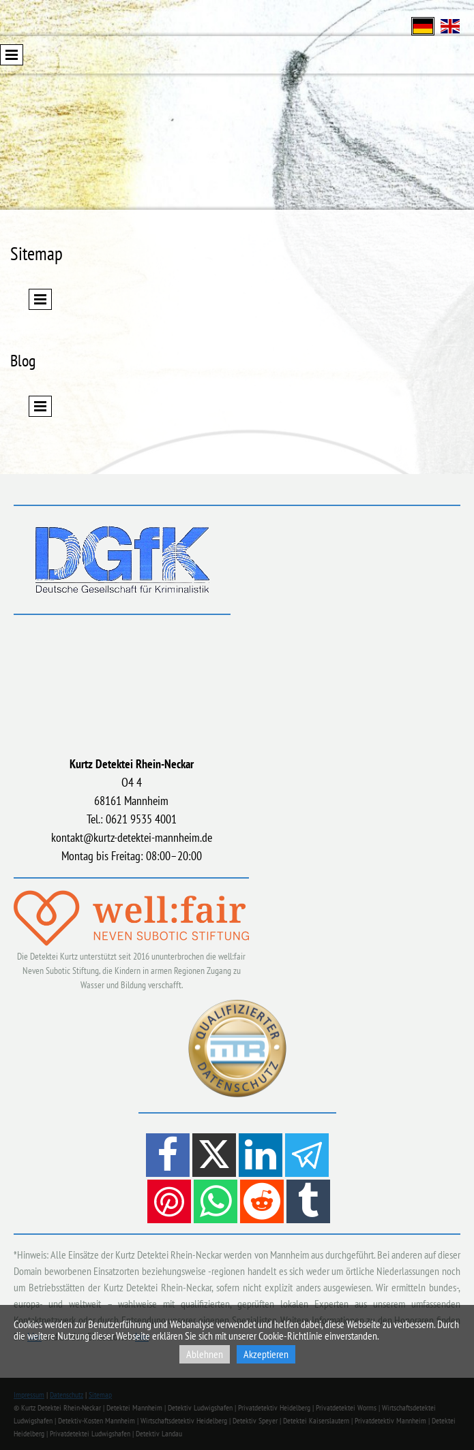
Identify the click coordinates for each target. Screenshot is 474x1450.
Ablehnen (204, 1354)
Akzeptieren (265, 1354)
